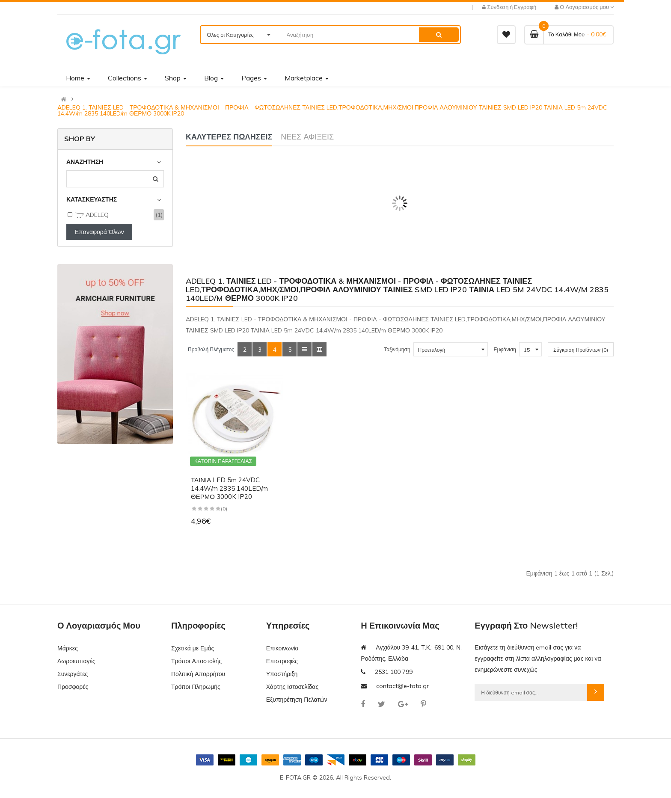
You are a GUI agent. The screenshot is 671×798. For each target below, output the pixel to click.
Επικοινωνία (282, 648)
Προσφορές (72, 687)
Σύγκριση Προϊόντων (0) (580, 350)
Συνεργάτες (72, 674)
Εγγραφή (525, 6)
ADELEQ (92, 215)
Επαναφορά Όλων (99, 232)
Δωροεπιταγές (76, 661)
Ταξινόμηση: (397, 349)
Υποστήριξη (282, 674)
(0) (224, 508)
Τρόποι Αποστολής (196, 661)
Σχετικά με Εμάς (192, 648)
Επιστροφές (282, 661)
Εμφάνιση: (505, 349)
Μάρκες (67, 648)
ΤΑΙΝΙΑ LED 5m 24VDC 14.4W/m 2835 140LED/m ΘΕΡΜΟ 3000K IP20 (229, 488)
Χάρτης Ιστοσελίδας (292, 687)
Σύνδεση (498, 6)
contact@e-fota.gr (402, 686)
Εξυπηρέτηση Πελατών (296, 699)
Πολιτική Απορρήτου (198, 674)
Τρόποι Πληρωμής (195, 687)
